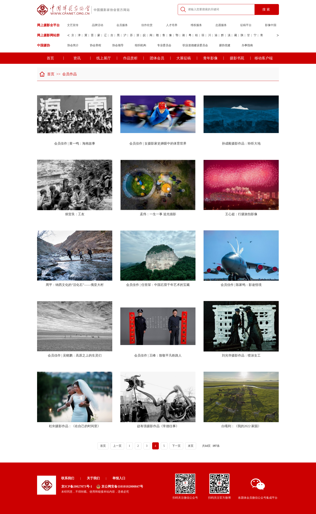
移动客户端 (264, 58)
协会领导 (118, 45)
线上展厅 (106, 58)
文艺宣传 (72, 25)
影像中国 (270, 25)
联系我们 (67, 478)
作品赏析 (133, 58)
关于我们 (93, 478)
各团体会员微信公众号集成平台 (258, 488)
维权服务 (196, 25)
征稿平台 (246, 25)
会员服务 (122, 25)
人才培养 (171, 25)
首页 (55, 58)
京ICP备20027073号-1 (76, 486)
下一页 (176, 445)
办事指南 (247, 45)
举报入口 (118, 478)
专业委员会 (164, 45)
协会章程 (95, 45)
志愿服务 (221, 25)
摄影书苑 (240, 58)
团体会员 (160, 58)
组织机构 (140, 45)
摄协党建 (224, 45)
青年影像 (213, 58)
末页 (190, 445)
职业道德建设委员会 (195, 45)
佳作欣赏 (147, 25)
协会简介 (73, 45)
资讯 (81, 58)
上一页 (117, 445)
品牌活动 (97, 25)
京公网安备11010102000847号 (119, 487)
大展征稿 (186, 58)
